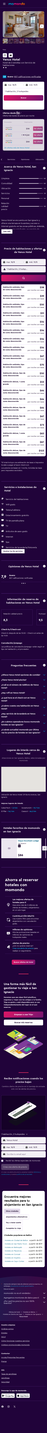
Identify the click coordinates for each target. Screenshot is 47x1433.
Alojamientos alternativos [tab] (16, 1217)
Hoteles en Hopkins (12, 1258)
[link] (23, 962)
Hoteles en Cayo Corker (14, 1261)
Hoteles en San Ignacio (33, 1314)
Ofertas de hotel (14, 1312)
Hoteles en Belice (29, 1312)
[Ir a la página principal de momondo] (17, 3)
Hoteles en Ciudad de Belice (16, 1240)
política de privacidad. (24, 1174)
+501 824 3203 (9, 73)
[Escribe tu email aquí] (26, 1154)
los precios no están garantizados (22, 1286)
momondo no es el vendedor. (25, 1293)
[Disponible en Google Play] (8, 1395)
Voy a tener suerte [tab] (13, 1223)
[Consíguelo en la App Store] (23, 1395)
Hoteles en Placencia (13, 1251)
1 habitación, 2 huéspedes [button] (16, 91)
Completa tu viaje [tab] (13, 1228)
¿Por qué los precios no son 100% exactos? (25, 1302)
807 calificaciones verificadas (27, 77)
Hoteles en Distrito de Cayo (12, 1314)
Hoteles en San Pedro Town (16, 1244)
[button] (4, 4)
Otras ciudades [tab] (12, 1211)
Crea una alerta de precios (23, 948)
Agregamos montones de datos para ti (25, 1297)
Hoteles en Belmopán (13, 1247)
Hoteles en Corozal (12, 1254)
